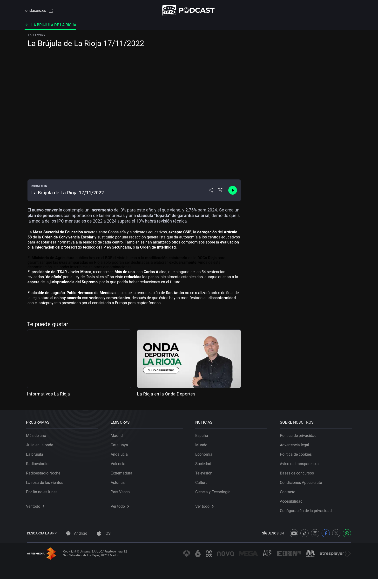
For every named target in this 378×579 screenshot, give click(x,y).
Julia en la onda (40, 444)
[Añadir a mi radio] (220, 191)
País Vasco (121, 491)
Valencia (119, 463)
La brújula (35, 453)
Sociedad (204, 463)
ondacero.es (38, 10)
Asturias (119, 481)
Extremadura (122, 472)
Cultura (202, 481)
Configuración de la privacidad (307, 509)
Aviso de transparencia (300, 463)
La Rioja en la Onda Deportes (166, 394)
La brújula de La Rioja (50, 25)
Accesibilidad (292, 500)
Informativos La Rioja (48, 394)
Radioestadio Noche (44, 472)
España (202, 434)
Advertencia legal (295, 444)
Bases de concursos (298, 472)
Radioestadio (38, 463)
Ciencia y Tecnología (213, 491)
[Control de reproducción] (232, 190)
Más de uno (37, 434)
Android (76, 533)
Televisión (204, 472)
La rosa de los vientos (45, 481)
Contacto (288, 491)
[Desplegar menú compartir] (211, 191)
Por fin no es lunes (42, 491)
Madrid (118, 434)
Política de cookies (297, 453)
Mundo (202, 444)
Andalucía (120, 453)
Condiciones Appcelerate (302, 481)
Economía (204, 453)
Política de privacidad (299, 434)
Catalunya (120, 444)
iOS (104, 533)
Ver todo (36, 505)
